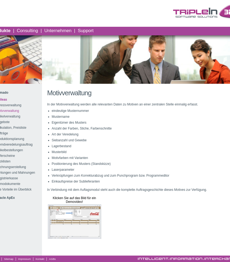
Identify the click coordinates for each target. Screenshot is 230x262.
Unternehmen (58, 30)
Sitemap (8, 258)
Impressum (24, 258)
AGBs (52, 258)
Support (85, 30)
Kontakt (40, 258)
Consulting (27, 30)
